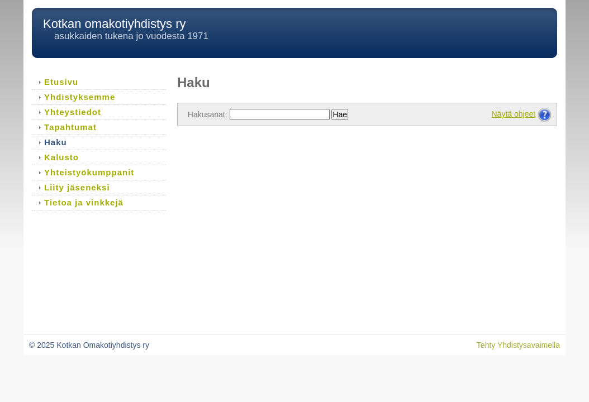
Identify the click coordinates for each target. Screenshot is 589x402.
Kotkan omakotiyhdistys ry (114, 24)
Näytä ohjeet (514, 113)
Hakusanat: (207, 114)
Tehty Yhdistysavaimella (518, 345)
